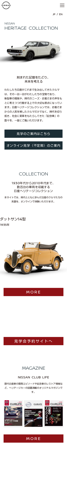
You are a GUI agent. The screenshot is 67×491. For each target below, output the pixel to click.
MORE (33, 280)
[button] (62, 5)
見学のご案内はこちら (33, 133)
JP (54, 14)
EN (61, 14)
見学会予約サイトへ (33, 329)
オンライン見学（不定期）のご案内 (34, 145)
